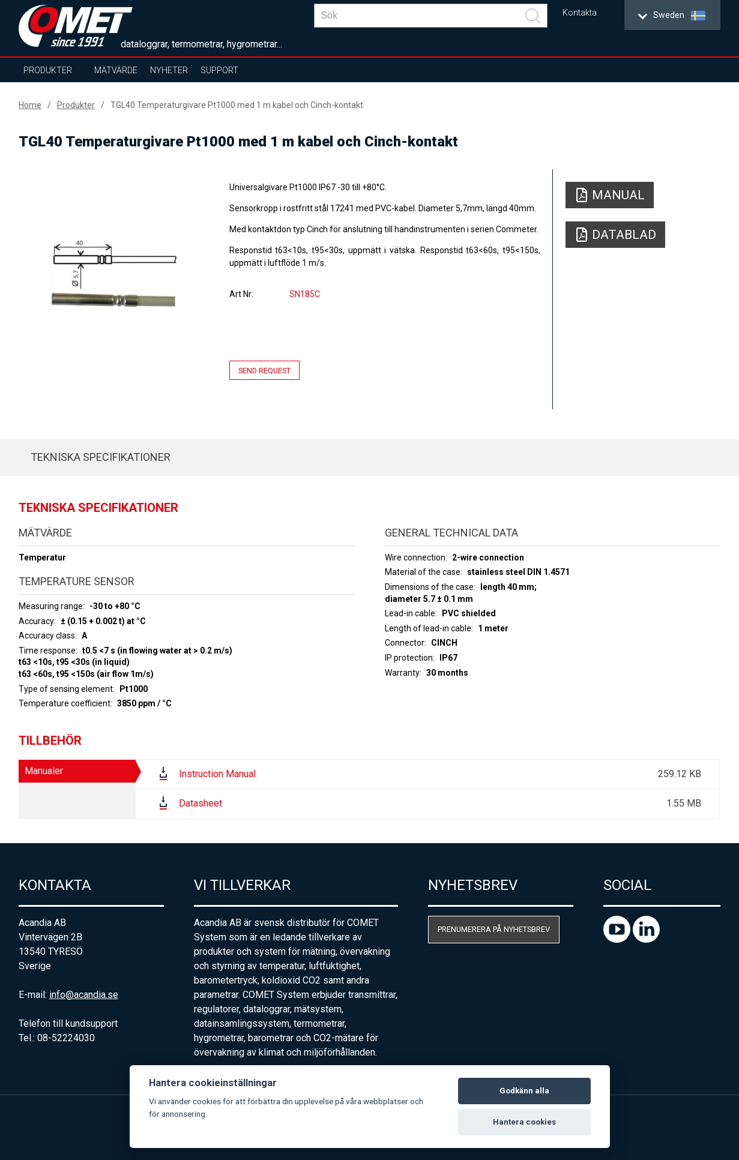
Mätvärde (115, 70)
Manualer (44, 771)
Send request (264, 370)
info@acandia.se (83, 994)
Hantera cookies (524, 1121)
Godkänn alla (524, 1090)
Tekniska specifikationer (100, 457)
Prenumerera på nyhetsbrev (494, 929)
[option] (113, 274)
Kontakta (580, 13)
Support (219, 70)
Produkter (47, 70)
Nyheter (169, 70)
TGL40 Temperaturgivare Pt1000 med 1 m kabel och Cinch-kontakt (236, 105)
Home (30, 105)
